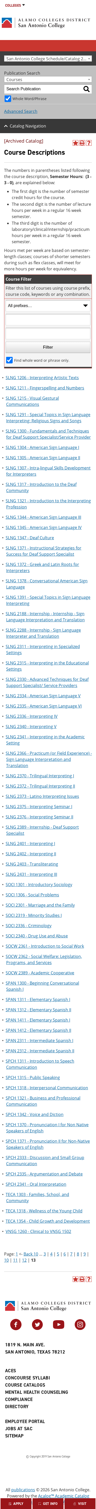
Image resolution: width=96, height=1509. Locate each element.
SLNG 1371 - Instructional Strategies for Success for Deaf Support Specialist (43, 551)
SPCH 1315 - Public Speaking (33, 1077)
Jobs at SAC (19, 1429)
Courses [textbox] (14, 79)
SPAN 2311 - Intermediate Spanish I (39, 1040)
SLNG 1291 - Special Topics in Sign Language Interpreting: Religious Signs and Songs (48, 418)
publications (23, 1490)
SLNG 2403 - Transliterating (32, 864)
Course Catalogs (25, 1385)
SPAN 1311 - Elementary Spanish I (38, 999)
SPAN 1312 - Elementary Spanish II (38, 1010)
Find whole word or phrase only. (41, 360)
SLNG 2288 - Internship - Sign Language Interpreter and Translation (43, 633)
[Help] (89, 143)
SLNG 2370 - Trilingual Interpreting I (40, 776)
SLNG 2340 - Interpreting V (31, 726)
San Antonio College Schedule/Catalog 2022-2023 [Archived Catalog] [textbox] (49, 58)
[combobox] (48, 58)
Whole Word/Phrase (30, 98)
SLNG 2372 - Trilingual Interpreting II (40, 786)
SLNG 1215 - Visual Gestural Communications (32, 401)
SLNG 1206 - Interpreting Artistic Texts (42, 377)
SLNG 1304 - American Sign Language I (42, 447)
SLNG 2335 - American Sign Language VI (44, 706)
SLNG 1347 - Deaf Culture (30, 538)
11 (15, 1260)
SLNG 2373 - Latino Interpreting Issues (42, 796)
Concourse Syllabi (27, 1378)
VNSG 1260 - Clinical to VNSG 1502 (38, 1231)
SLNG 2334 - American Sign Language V (43, 696)
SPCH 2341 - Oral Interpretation (36, 1184)
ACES (10, 1371)
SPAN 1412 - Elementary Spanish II (38, 1030)
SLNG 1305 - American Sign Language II (43, 457)
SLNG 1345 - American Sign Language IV (44, 527)
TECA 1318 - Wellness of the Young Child (44, 1211)
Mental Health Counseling (36, 1392)
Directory (17, 1407)
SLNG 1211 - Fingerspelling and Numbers (45, 388)
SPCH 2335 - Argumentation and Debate (44, 1174)
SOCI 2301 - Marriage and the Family (40, 905)
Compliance (19, 1399)
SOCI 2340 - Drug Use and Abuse (37, 936)
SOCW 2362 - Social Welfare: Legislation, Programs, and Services (44, 959)
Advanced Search (20, 111)
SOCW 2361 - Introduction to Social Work (45, 946)
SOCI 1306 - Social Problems (32, 895)
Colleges (13, 5)
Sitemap (14, 1436)
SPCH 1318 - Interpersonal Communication (47, 1088)
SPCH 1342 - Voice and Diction (34, 1114)
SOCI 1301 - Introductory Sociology (39, 884)
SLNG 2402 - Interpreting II (31, 854)
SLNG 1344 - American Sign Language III (43, 517)
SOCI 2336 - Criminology (28, 925)
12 (24, 1260)
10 (6, 1260)
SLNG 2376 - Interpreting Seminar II (39, 817)
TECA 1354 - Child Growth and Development (48, 1221)
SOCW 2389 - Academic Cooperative (40, 973)
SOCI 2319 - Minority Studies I (34, 915)
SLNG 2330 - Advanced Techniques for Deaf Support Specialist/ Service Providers (47, 682)
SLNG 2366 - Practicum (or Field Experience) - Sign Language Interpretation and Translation (49, 759)
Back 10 (31, 1254)
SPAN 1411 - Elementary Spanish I (38, 1020)
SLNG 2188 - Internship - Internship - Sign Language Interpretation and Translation (45, 617)
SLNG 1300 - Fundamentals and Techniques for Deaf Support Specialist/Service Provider (48, 434)
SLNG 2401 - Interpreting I (30, 843)
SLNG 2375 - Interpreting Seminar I (39, 806)
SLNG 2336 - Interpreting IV (32, 716)
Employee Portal (25, 1421)
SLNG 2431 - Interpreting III (31, 874)
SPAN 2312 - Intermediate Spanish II (40, 1051)
